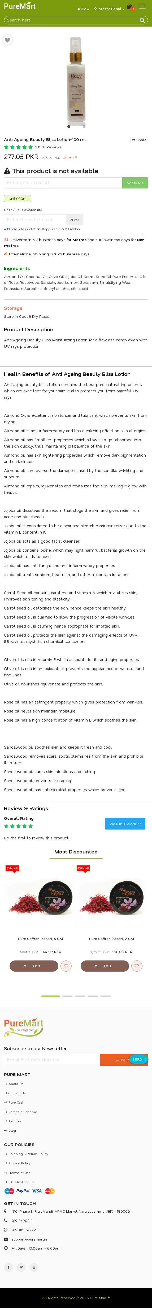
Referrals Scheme (20, 1112)
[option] (76, 79)
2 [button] (83, 127)
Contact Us (14, 1093)
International (109, 8)
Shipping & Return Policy (26, 1154)
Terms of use (17, 1172)
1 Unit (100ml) (17, 198)
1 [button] (68, 127)
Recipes (12, 1121)
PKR (82, 8)
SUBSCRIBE (124, 1059)
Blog (10, 1130)
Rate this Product (125, 823)
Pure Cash (14, 1102)
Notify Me (135, 182)
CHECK (75, 220)
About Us (13, 1084)
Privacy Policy (17, 1163)
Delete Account (19, 1182)
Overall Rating (19, 818)
